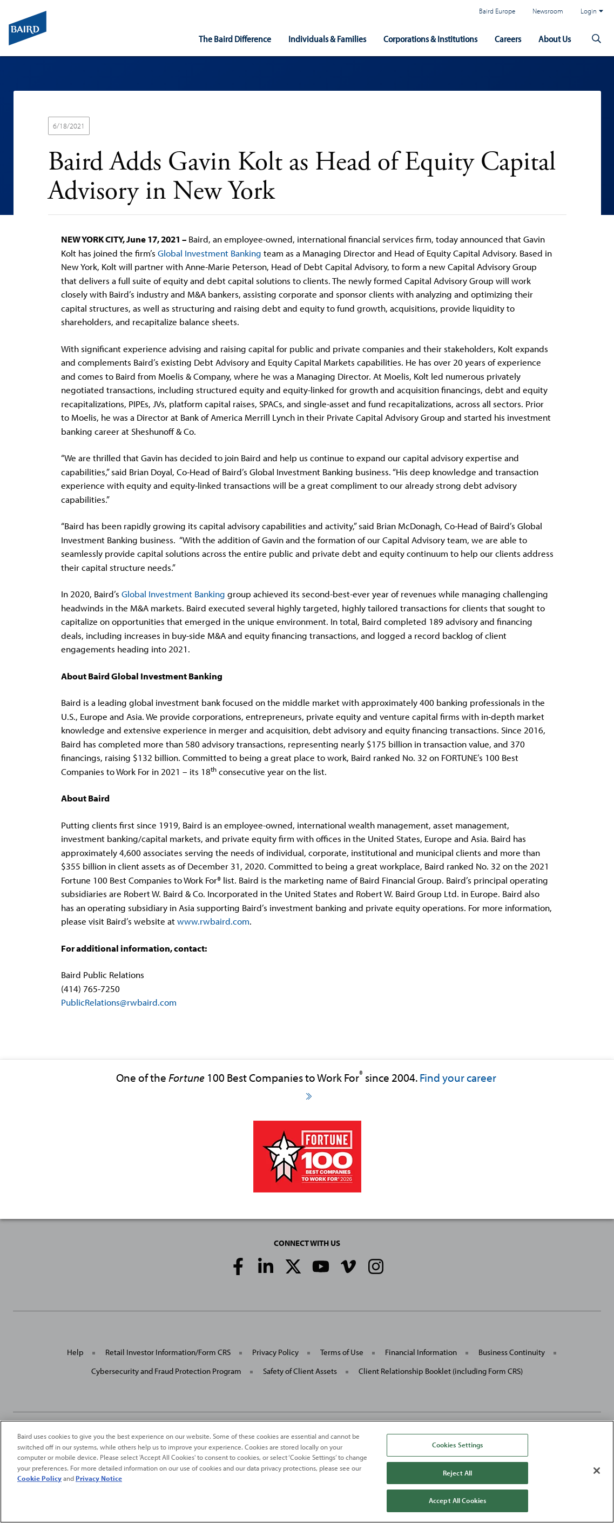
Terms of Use (341, 1352)
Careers (508, 38)
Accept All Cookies (457, 1500)
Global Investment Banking (209, 253)
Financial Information (421, 1352)
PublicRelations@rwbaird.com (119, 1002)
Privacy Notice (99, 1478)
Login (592, 11)
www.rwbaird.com (213, 921)
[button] (596, 39)
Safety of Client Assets (300, 1371)
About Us (554, 38)
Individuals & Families (327, 38)
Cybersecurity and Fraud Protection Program (166, 1371)
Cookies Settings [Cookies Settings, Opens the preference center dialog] (457, 1444)
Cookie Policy (39, 1478)
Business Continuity (511, 1352)
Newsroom (547, 10)
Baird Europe (497, 10)
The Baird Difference (235, 38)
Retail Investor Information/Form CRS (168, 1352)
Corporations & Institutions (430, 38)
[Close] (597, 1470)
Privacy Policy (275, 1352)
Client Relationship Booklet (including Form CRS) (441, 1371)
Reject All (457, 1472)
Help (75, 1352)
